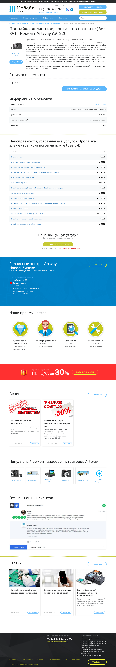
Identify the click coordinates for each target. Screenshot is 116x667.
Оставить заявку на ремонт (58, 244)
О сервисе (13, 18)
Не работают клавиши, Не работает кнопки (27, 219)
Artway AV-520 (100, 104)
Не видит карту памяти (19, 209)
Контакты (76, 659)
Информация (48, 18)
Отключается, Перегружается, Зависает (25, 162)
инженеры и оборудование (46, 343)
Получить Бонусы (85, 372)
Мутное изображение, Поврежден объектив (27, 214)
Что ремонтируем (30, 18)
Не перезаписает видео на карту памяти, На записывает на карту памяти (38, 203)
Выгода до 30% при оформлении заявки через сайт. (57, 423)
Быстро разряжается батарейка (22, 193)
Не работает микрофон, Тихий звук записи (26, 224)
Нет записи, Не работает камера (23, 198)
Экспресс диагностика (70, 343)
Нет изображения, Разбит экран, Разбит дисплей (29, 167)
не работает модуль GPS (19, 183)
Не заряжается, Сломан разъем (22, 178)
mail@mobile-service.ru (30, 288)
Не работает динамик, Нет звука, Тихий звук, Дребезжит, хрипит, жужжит (38, 188)
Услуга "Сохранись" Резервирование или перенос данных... (87, 593)
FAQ (66, 659)
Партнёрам (63, 18)
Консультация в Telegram (23, 291)
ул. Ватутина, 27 (20, 280)
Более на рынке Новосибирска (95, 343)
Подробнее (34, 443)
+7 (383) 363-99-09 (51, 9)
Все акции (96, 395)
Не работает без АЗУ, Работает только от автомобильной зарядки (35, 172)
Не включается (16, 157)
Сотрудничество (54, 659)
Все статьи (96, 564)
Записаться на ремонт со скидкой (84, 89)
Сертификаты (27, 659)
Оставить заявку (93, 12)
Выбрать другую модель (16, 62)
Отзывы (40, 659)
